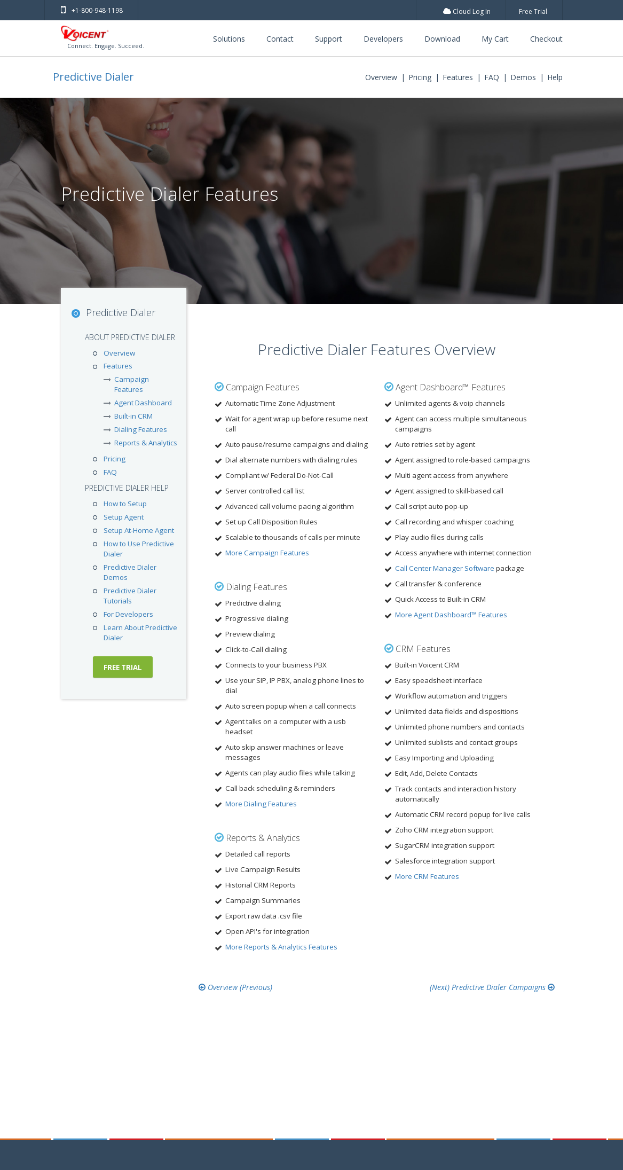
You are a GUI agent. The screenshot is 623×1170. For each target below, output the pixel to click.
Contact (280, 39)
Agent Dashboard (143, 402)
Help (555, 77)
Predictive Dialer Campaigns (503, 986)
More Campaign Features (267, 552)
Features (458, 77)
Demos (523, 77)
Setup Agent (124, 517)
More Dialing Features (261, 803)
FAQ (491, 77)
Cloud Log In (467, 11)
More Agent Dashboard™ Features (451, 614)
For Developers (128, 614)
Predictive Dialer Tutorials (130, 596)
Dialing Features (140, 429)
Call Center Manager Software (444, 568)
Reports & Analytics (145, 442)
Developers (383, 39)
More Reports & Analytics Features (281, 947)
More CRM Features (427, 876)
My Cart (495, 39)
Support (328, 39)
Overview (381, 77)
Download (442, 39)
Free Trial (533, 11)
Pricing (419, 77)
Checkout (546, 39)
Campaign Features (131, 384)
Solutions (229, 39)
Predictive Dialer (93, 76)
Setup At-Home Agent (139, 530)
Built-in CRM (133, 416)
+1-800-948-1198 (92, 10)
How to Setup (125, 503)
